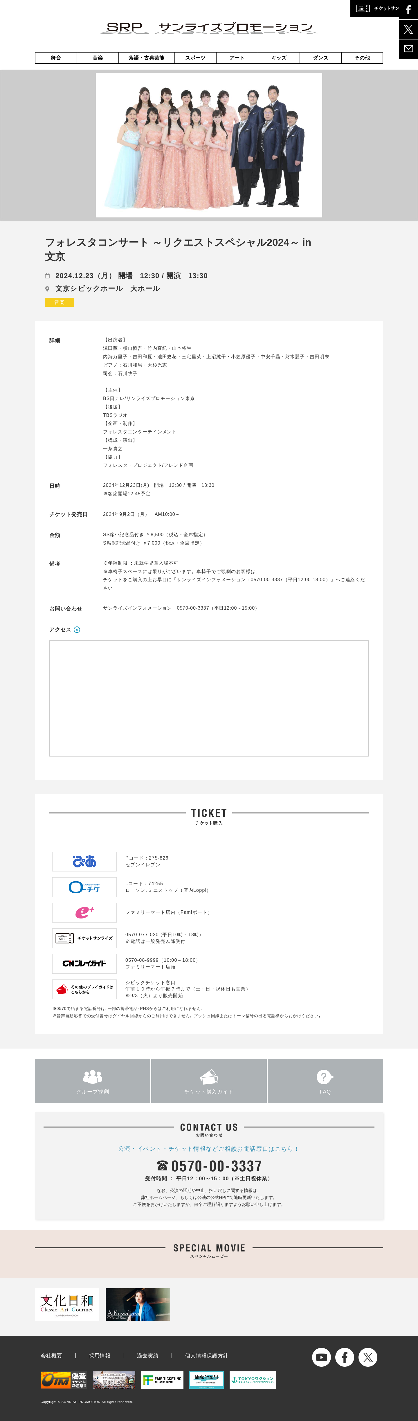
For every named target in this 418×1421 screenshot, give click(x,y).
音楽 (98, 58)
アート (237, 58)
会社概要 (51, 1356)
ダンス (320, 58)
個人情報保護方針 (206, 1356)
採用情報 (100, 1356)
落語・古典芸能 (147, 58)
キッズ (279, 58)
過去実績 (148, 1356)
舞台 (56, 58)
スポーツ (195, 58)
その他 (362, 58)
